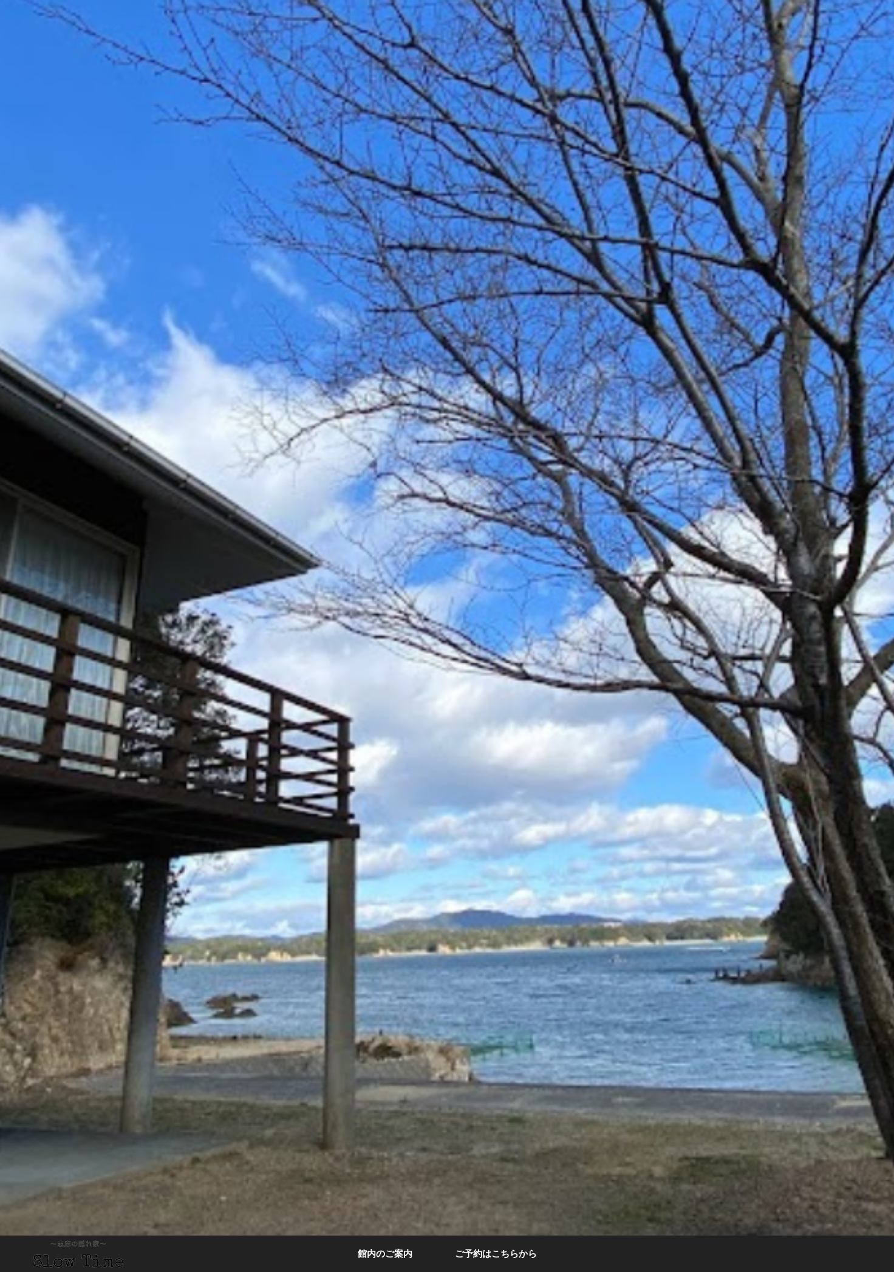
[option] (447, 636)
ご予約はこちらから (496, 1254)
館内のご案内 (385, 1254)
